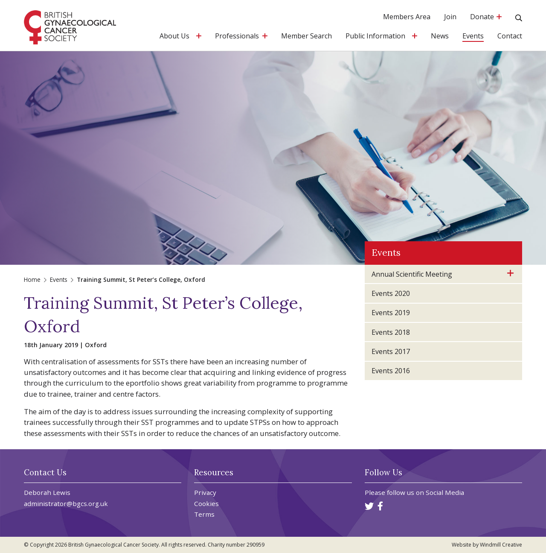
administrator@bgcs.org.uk (66, 503)
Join (450, 17)
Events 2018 (391, 332)
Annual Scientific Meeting (412, 274)
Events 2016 (391, 370)
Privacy (205, 492)
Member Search (306, 36)
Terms (204, 514)
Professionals (237, 36)
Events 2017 (391, 351)
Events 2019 (391, 312)
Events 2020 (391, 293)
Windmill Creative (501, 544)
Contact (509, 36)
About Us (174, 36)
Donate (486, 17)
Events (473, 36)
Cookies (206, 503)
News (440, 36)
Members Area (406, 17)
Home (32, 279)
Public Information (375, 36)
